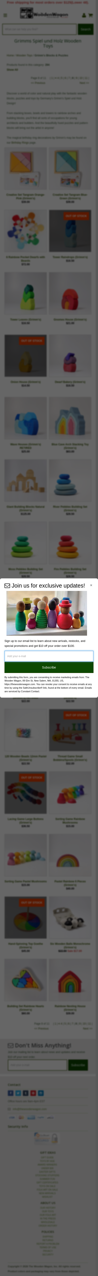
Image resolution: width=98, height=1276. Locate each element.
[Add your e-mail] (49, 656)
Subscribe (49, 667)
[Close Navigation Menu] (91, 585)
